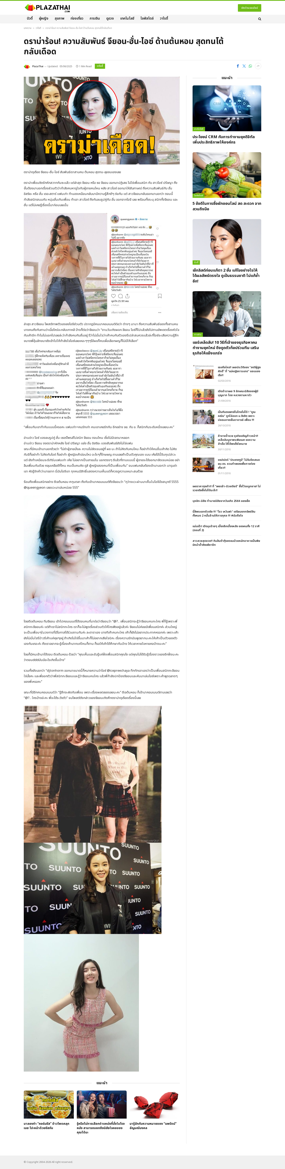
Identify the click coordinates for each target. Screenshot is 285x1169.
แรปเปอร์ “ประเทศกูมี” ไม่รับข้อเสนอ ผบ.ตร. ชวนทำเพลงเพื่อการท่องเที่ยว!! (239, 464)
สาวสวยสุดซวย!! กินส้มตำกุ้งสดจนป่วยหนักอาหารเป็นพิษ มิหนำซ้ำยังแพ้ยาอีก (226, 543)
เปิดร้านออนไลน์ (249, 8)
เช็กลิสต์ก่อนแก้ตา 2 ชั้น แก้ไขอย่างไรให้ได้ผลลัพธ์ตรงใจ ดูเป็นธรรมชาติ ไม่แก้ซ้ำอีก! (226, 276)
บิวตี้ (30, 18)
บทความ (27, 28)
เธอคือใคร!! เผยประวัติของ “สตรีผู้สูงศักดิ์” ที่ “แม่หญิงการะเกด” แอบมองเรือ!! (239, 371)
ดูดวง (110, 18)
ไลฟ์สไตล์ (147, 18)
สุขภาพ (59, 18)
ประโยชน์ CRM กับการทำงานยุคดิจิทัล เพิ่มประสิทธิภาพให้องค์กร (224, 139)
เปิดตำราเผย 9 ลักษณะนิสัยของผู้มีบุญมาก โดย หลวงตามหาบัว (238, 393)
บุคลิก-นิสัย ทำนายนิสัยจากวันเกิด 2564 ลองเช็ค (221, 501)
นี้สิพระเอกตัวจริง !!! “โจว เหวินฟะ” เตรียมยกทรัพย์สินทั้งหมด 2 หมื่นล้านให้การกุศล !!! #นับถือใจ (224, 514)
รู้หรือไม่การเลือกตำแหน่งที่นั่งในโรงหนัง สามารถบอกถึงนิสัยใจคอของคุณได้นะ (101, 1128)
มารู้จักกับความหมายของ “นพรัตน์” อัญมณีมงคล (153, 1126)
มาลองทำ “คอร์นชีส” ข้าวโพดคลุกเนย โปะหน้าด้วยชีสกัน (46, 1126)
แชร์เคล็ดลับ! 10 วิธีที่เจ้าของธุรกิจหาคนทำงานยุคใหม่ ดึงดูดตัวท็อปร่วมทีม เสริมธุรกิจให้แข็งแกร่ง (226, 348)
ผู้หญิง (43, 18)
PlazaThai (37, 66)
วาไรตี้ (164, 18)
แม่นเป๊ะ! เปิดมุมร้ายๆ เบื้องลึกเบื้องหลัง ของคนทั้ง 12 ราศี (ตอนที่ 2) (226, 528)
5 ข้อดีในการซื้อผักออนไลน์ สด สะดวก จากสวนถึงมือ (227, 206)
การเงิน (95, 18)
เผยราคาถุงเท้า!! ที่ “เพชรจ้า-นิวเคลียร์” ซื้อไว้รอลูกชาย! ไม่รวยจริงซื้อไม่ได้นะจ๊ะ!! (227, 488)
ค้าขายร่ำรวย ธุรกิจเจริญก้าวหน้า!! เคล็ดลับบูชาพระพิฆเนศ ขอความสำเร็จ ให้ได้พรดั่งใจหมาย (238, 440)
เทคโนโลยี (127, 18)
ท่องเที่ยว (77, 18)
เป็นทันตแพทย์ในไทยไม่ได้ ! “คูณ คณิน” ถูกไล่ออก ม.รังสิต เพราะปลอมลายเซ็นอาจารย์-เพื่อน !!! (237, 416)
